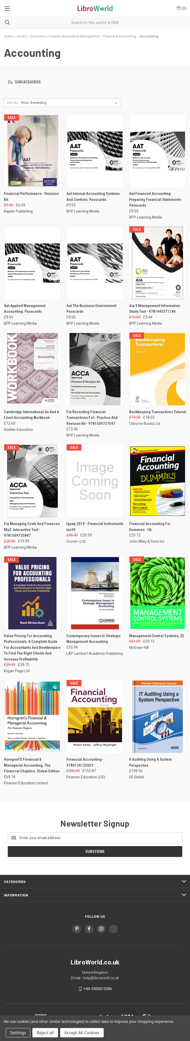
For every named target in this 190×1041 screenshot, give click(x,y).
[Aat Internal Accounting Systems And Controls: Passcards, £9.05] (94, 151)
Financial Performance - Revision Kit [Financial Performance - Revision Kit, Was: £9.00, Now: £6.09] (31, 196)
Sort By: (12, 103)
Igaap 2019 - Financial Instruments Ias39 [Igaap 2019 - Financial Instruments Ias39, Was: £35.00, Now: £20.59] (94, 526)
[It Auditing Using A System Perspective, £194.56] (157, 717)
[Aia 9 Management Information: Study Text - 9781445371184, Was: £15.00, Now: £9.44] (157, 263)
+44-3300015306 (97, 988)
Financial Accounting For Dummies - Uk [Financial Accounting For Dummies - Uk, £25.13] (150, 526)
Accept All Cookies (82, 1033)
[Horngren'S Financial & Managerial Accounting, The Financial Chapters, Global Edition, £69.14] (32, 717)
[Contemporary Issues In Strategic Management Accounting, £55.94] (94, 593)
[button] (95, 82)
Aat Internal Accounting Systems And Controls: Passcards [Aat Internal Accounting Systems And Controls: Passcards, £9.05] (93, 196)
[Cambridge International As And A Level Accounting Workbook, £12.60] (32, 369)
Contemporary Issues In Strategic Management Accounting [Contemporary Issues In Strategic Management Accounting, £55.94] (93, 639)
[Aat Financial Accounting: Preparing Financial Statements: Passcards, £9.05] (157, 151)
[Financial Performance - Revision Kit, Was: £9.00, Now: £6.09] (32, 151)
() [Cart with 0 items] (181, 8)
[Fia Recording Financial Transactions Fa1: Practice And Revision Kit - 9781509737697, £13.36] (94, 369)
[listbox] (70, 103)
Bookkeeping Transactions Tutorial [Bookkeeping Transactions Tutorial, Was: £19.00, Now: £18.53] (157, 412)
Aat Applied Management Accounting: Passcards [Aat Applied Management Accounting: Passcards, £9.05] (24, 308)
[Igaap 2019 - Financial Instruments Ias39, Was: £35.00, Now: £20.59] (94, 481)
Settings (18, 1033)
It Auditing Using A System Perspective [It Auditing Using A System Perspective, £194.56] (150, 762)
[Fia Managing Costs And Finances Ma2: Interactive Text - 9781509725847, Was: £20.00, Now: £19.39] (32, 481)
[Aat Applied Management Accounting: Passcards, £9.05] (32, 263)
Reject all (45, 1033)
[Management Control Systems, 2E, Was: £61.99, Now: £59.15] (157, 593)
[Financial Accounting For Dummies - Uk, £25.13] (157, 481)
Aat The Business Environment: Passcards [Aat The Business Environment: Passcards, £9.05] (91, 308)
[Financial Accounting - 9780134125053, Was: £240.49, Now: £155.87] (94, 717)
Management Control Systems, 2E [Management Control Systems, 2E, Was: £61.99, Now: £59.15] (156, 636)
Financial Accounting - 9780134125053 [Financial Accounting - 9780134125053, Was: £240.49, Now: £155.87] (85, 762)
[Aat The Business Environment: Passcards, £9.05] (94, 263)
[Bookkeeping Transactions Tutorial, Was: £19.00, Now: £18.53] (157, 369)
